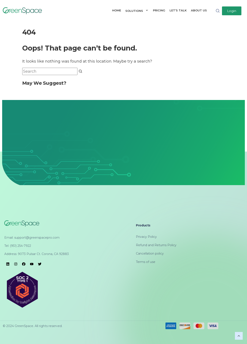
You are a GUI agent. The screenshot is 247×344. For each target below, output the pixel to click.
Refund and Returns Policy (156, 245)
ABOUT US (199, 10)
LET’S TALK (178, 10)
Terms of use (145, 262)
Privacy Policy (146, 237)
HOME (116, 10)
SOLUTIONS (137, 11)
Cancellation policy (150, 253)
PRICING (159, 10)
